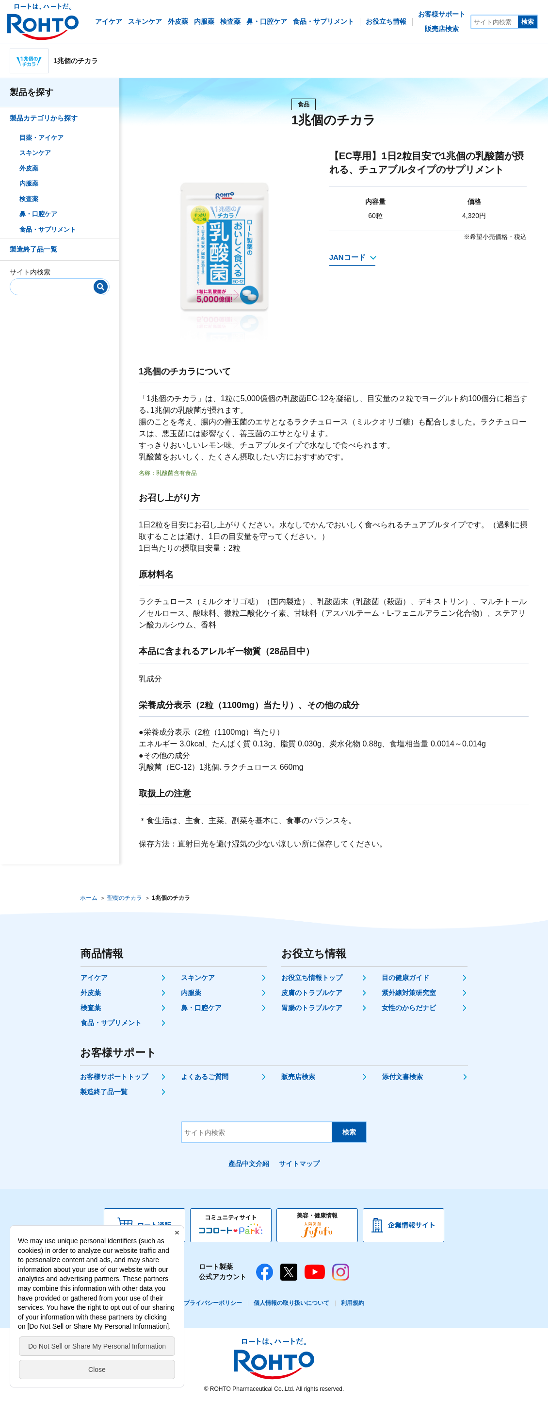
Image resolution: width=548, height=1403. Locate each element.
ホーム (88, 898)
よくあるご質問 (204, 1077)
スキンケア (35, 152)
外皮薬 (28, 168)
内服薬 (28, 183)
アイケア (94, 977)
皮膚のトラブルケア (311, 993)
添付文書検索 (402, 1077)
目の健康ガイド (405, 977)
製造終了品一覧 (33, 249)
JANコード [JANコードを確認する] (347, 257)
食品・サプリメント (47, 229)
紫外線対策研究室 (409, 993)
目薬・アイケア (41, 137)
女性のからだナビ (409, 1008)
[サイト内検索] (494, 22)
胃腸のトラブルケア (311, 1008)
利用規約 (352, 1303)
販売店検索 (298, 1077)
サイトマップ (299, 1163)
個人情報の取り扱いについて (291, 1303)
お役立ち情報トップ (311, 977)
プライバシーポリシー (213, 1303)
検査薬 (28, 199)
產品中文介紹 (248, 1163)
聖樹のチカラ (124, 898)
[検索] (101, 287)
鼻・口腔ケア (38, 214)
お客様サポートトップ (114, 1077)
